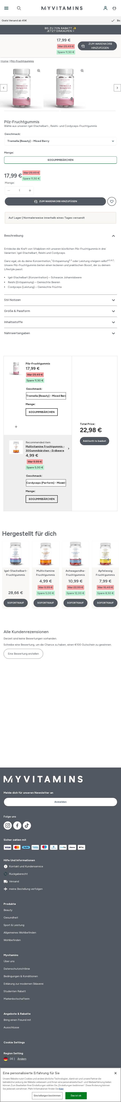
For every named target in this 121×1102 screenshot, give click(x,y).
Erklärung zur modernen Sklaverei (23, 983)
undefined (60, 118)
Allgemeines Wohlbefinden (20, 932)
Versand (11, 881)
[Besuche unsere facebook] (17, 825)
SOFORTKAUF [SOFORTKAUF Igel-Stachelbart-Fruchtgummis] (15, 580)
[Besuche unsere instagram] (8, 825)
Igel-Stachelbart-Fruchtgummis (15, 550)
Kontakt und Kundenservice (23, 866)
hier (61, 1089)
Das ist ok (76, 1095)
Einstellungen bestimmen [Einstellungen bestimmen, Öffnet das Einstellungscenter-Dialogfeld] (47, 1095)
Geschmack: (12, 111)
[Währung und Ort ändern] (15, 1059)
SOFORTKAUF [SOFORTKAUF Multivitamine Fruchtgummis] (45, 580)
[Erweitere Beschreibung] (60, 213)
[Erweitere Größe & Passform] (60, 288)
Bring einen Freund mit (17, 1019)
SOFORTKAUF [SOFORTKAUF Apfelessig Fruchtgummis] (105, 580)
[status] (19, 168)
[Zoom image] (38, 48)
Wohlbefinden (12, 940)
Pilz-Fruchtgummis (22, 38)
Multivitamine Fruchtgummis (45, 550)
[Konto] (105, 8)
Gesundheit (11, 917)
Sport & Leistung (14, 925)
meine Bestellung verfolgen (23, 889)
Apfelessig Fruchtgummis (105, 550)
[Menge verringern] (8, 168)
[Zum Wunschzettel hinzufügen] (111, 178)
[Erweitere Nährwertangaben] (60, 310)
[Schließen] (115, 1073)
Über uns (9, 961)
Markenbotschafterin (17, 998)
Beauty (8, 910)
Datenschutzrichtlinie (17, 968)
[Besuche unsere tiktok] (27, 825)
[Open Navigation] (6, 8)
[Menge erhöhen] (30, 168)
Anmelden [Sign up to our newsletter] (60, 801)
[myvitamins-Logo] (61, 8)
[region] (60, 1085)
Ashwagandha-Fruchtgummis (75, 550)
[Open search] (19, 8)
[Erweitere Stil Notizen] (60, 277)
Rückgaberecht (16, 874)
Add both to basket (94, 418)
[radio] (60, 137)
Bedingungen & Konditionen (21, 976)
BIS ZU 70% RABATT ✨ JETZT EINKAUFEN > (61, 30)
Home (4, 38)
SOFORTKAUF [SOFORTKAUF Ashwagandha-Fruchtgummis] (75, 580)
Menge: (10, 160)
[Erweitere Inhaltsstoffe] (60, 299)
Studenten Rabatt (15, 991)
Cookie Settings (14, 1042)
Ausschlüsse (11, 1027)
